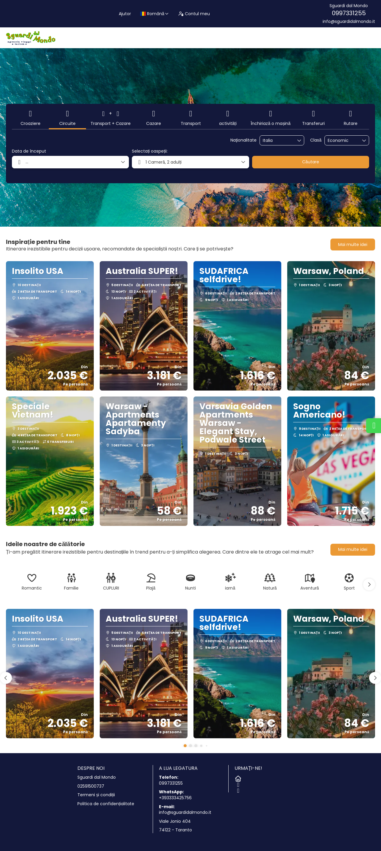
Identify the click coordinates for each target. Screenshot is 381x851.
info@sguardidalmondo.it (349, 21)
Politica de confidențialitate (105, 804)
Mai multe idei (352, 244)
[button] (369, 584)
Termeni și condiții (96, 795)
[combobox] (278, 140)
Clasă (315, 140)
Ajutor (125, 14)
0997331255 (349, 13)
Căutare (310, 162)
